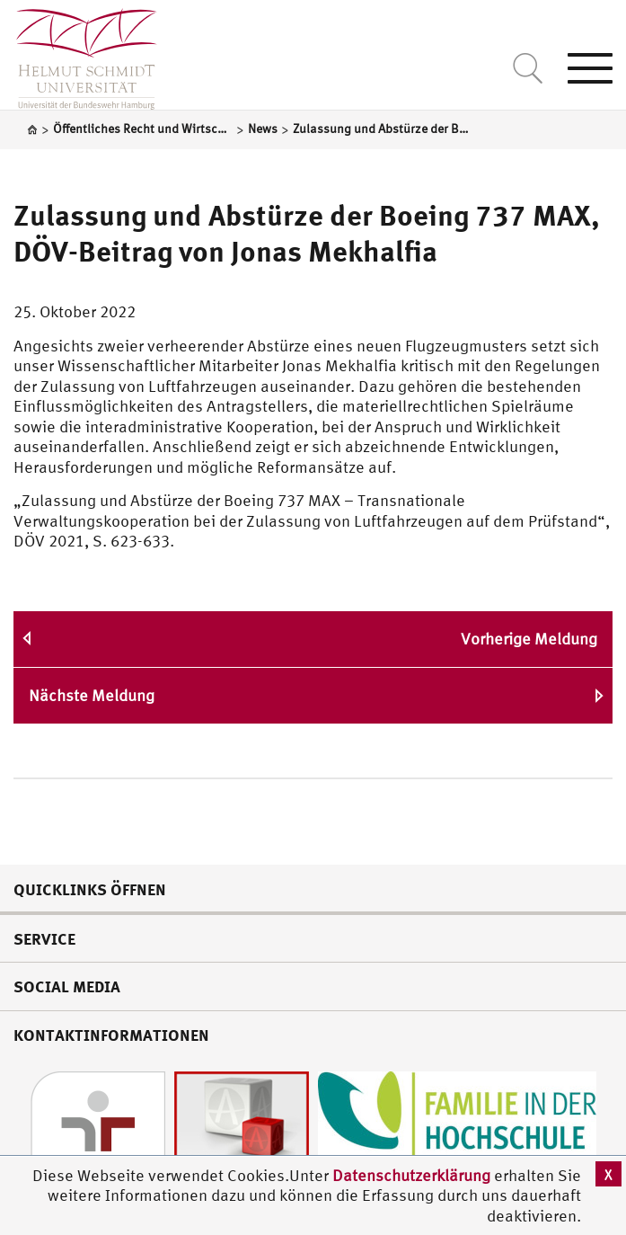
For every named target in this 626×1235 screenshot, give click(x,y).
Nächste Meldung (91, 695)
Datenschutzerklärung (411, 1175)
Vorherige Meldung (529, 638)
